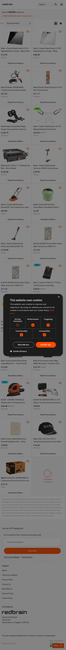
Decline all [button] (23, 345)
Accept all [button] (46, 345)
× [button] (59, 297)
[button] (18, 351)
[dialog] (33, 325)
